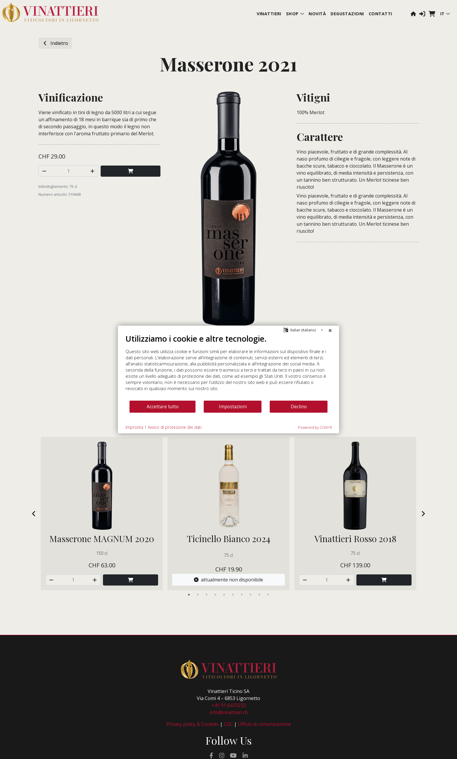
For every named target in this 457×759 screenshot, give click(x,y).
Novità (317, 13)
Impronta (134, 427)
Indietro (55, 43)
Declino (299, 406)
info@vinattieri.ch (228, 712)
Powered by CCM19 (315, 427)
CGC (228, 724)
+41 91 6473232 (228, 705)
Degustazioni (347, 13)
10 (268, 595)
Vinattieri (269, 13)
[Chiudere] (330, 330)
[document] (229, 367)
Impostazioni (233, 406)
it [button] (445, 13)
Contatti (380, 13)
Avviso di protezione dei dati (175, 427)
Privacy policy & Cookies (192, 724)
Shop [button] (295, 13)
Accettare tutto (163, 406)
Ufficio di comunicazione (264, 724)
